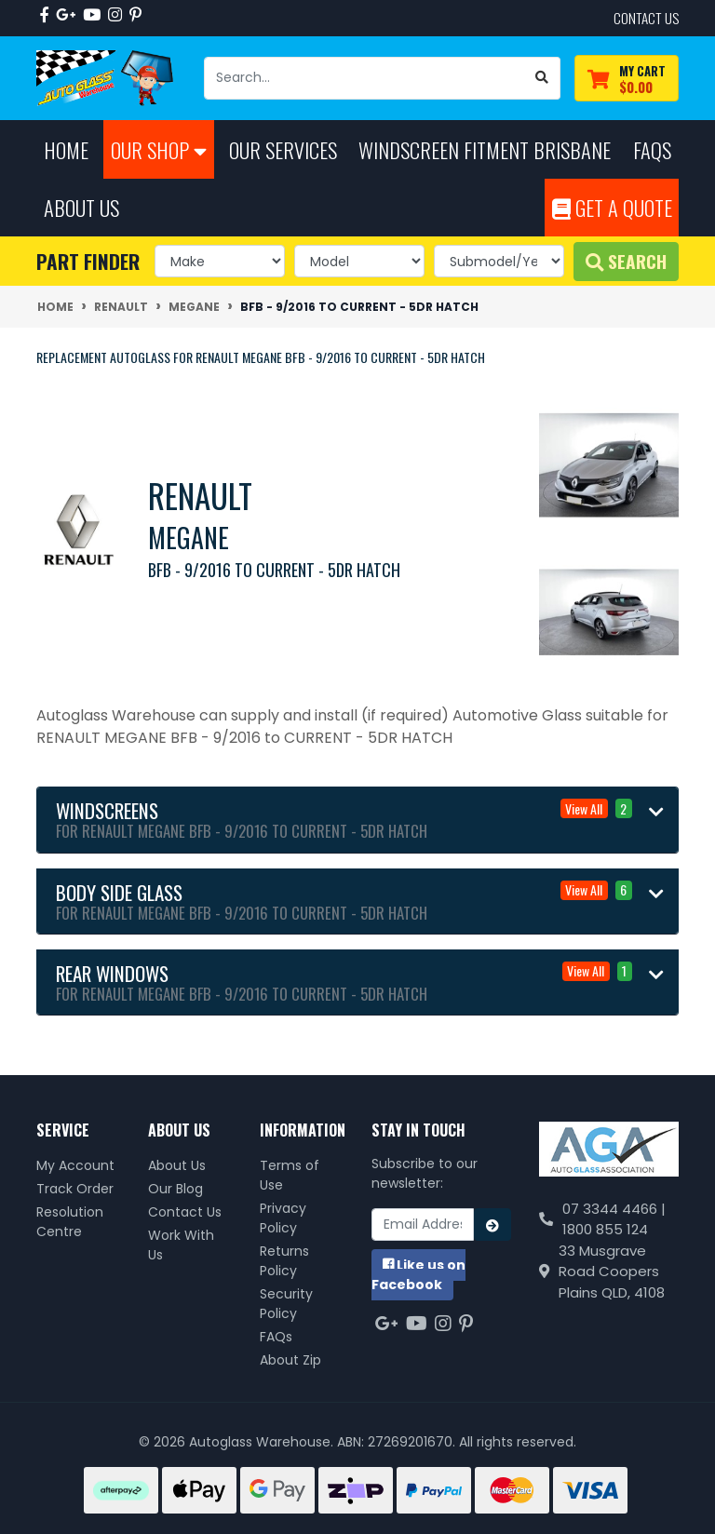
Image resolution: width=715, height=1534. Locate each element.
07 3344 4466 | (614, 1208)
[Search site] (542, 78)
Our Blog (175, 1188)
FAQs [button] (652, 149)
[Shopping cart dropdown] (627, 78)
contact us (646, 17)
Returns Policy (284, 1261)
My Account (75, 1165)
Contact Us (185, 1212)
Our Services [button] (283, 149)
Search (626, 261)
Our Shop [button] (159, 149)
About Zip (290, 1360)
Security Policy (286, 1304)
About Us (177, 1165)
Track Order (75, 1188)
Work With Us (181, 1245)
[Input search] (364, 78)
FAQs (276, 1336)
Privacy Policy (283, 1218)
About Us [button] (81, 207)
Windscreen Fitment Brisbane (484, 149)
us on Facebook (418, 1275)
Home (66, 149)
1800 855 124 (605, 1229)
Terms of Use (289, 1175)
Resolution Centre (69, 1222)
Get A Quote (612, 207)
